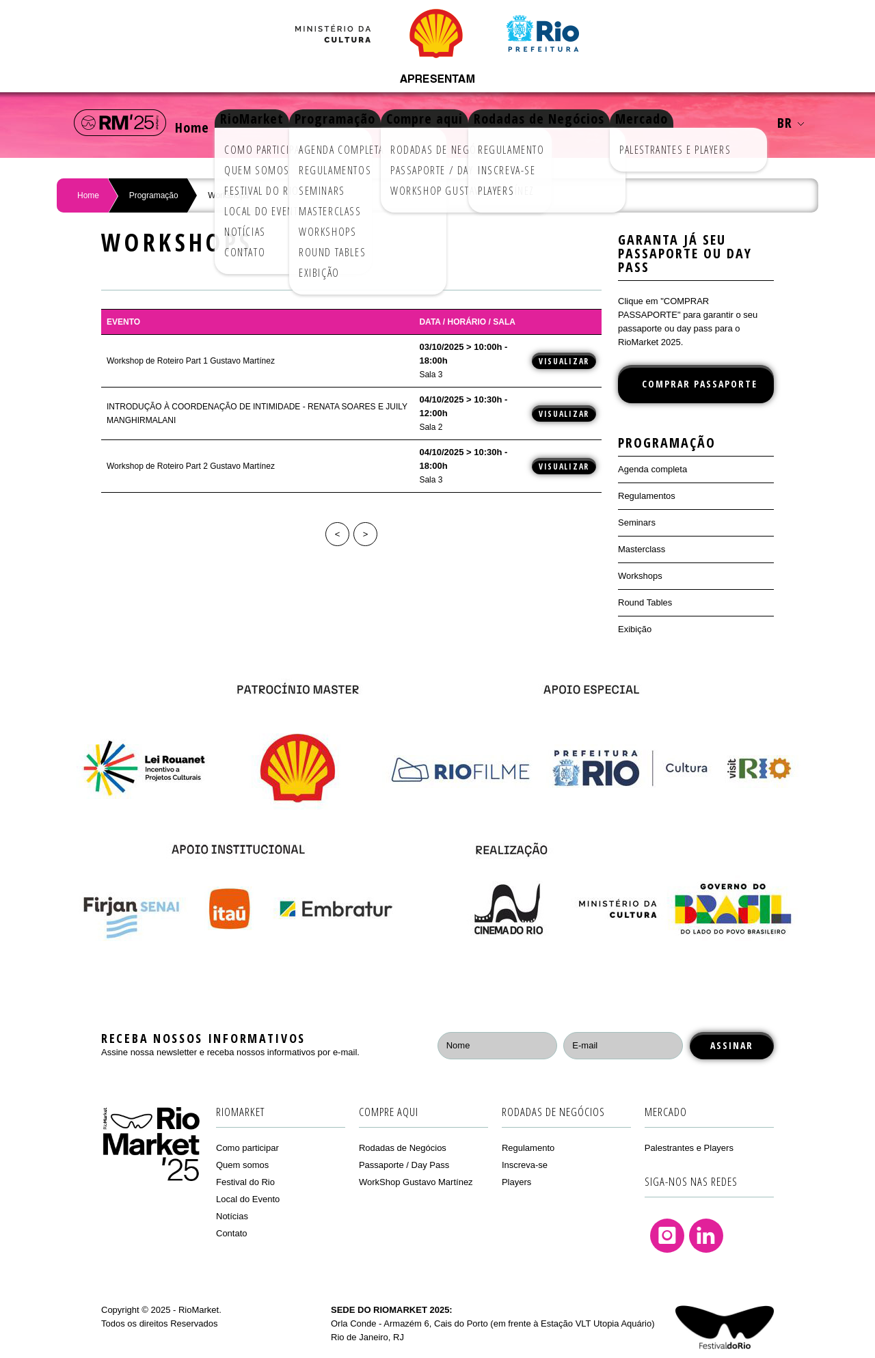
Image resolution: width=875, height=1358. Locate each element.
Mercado (703, 122)
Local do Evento (248, 1199)
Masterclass (641, 549)
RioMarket (272, 122)
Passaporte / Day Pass (404, 1165)
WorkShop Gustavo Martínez (416, 1182)
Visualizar (564, 360)
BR (790, 122)
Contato (231, 1233)
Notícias (232, 1216)
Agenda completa (652, 469)
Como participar (247, 1148)
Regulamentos (646, 496)
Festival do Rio (245, 1182)
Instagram (667, 1236)
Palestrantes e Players (689, 1148)
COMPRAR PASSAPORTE (699, 383)
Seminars (637, 522)
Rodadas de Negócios (590, 122)
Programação (365, 122)
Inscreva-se (525, 1165)
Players (516, 1182)
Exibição (634, 629)
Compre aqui (465, 122)
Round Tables (645, 602)
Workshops (640, 576)
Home (199, 122)
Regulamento (528, 1148)
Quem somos (242, 1165)
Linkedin (706, 1236)
